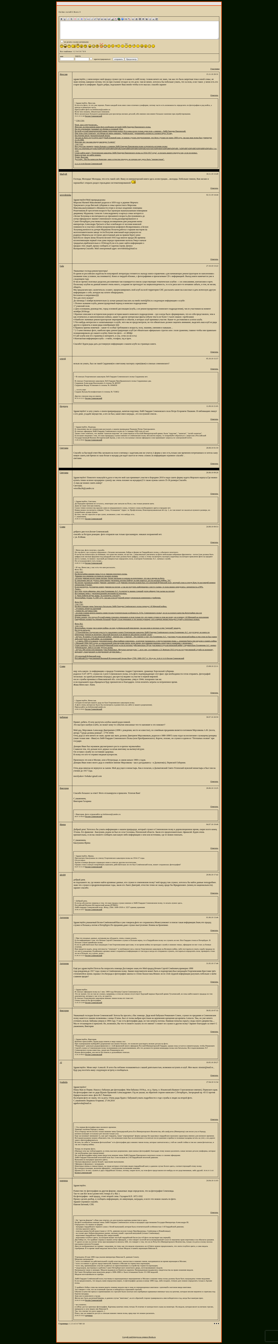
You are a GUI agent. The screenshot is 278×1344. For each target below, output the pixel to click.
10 (84, 1324)
